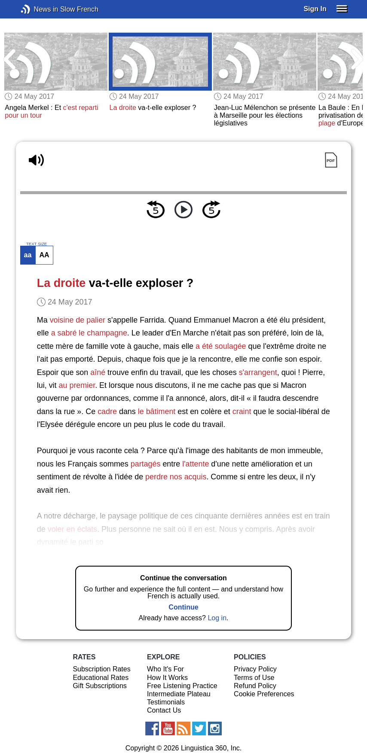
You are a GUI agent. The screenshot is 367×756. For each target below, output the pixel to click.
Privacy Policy (255, 669)
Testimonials (166, 702)
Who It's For (165, 669)
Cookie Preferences (264, 694)
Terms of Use (254, 677)
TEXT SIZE (36, 244)
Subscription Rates (101, 669)
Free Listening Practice (182, 685)
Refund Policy (255, 685)
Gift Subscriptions (99, 685)
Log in (217, 618)
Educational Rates (100, 677)
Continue (183, 607)
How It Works (167, 677)
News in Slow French (38, 9)
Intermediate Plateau (179, 694)
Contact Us (164, 710)
